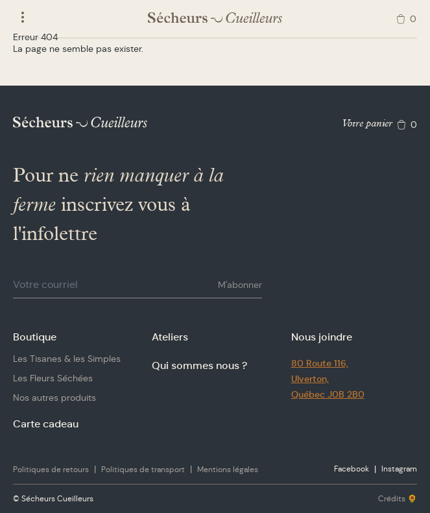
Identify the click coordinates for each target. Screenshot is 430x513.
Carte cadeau (45, 424)
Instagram (399, 468)
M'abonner (240, 285)
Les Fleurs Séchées (53, 378)
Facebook (351, 468)
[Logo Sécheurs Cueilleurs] (215, 17)
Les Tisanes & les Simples (67, 358)
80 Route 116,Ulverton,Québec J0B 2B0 (327, 378)
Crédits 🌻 (397, 498)
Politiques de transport (143, 469)
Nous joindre (321, 337)
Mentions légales (227, 469)
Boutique (34, 337)
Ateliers (170, 337)
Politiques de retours (51, 469)
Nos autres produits (54, 397)
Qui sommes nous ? (199, 365)
